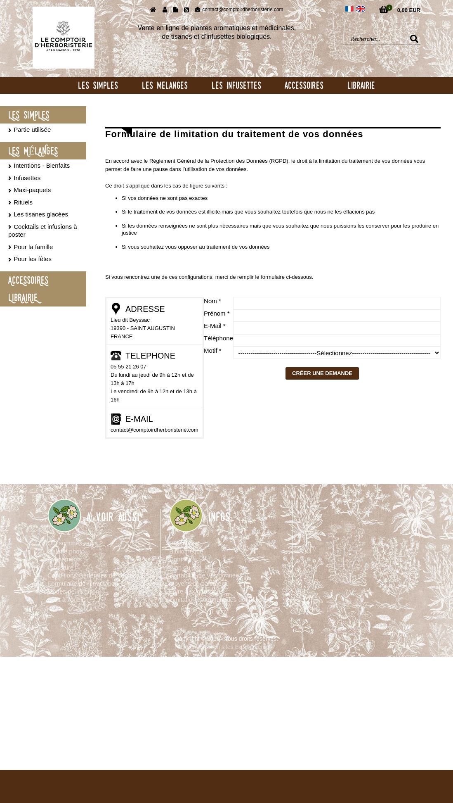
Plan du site (185, 567)
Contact (180, 559)
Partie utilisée (32, 129)
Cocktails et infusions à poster (42, 230)
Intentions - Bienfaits (42, 165)
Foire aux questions (196, 591)
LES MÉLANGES (33, 151)
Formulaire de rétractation (82, 583)
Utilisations (184, 542)
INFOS (219, 517)
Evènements (64, 559)
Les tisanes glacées (41, 214)
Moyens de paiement (197, 583)
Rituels (23, 202)
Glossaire (60, 567)
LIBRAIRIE (361, 85)
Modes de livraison (73, 591)
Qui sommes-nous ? (75, 542)
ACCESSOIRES (304, 85)
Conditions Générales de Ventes (91, 575)
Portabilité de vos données (205, 575)
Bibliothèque (186, 551)
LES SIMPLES (98, 85)
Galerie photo (66, 551)
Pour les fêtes (33, 258)
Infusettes (27, 177)
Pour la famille (33, 246)
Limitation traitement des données (215, 599)
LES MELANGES (165, 85)
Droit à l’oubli (65, 599)
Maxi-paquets (32, 189)
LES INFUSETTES (236, 85)
